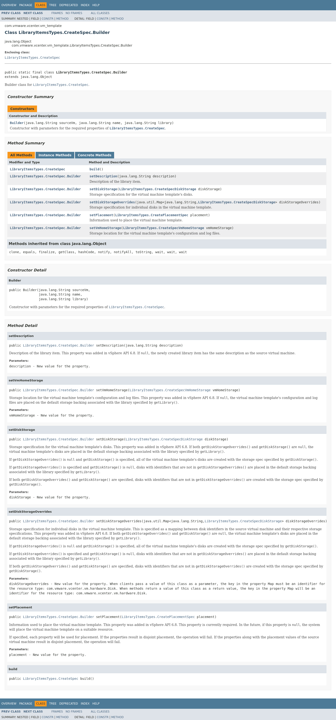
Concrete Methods (95, 155)
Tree (52, 5)
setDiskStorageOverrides (112, 202)
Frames (57, 13)
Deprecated (68, 5)
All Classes (100, 13)
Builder (17, 123)
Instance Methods (54, 155)
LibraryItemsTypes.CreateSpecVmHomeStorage (163, 228)
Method (62, 18)
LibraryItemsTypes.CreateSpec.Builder (45, 176)
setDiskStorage (103, 189)
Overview (8, 5)
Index (85, 5)
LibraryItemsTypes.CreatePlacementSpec (151, 215)
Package (25, 5)
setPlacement (101, 215)
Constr (47, 18)
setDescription (103, 176)
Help (96, 5)
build (94, 169)
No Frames (74, 13)
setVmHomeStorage (105, 228)
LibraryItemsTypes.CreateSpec (32, 57)
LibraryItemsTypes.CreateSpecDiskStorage (157, 189)
